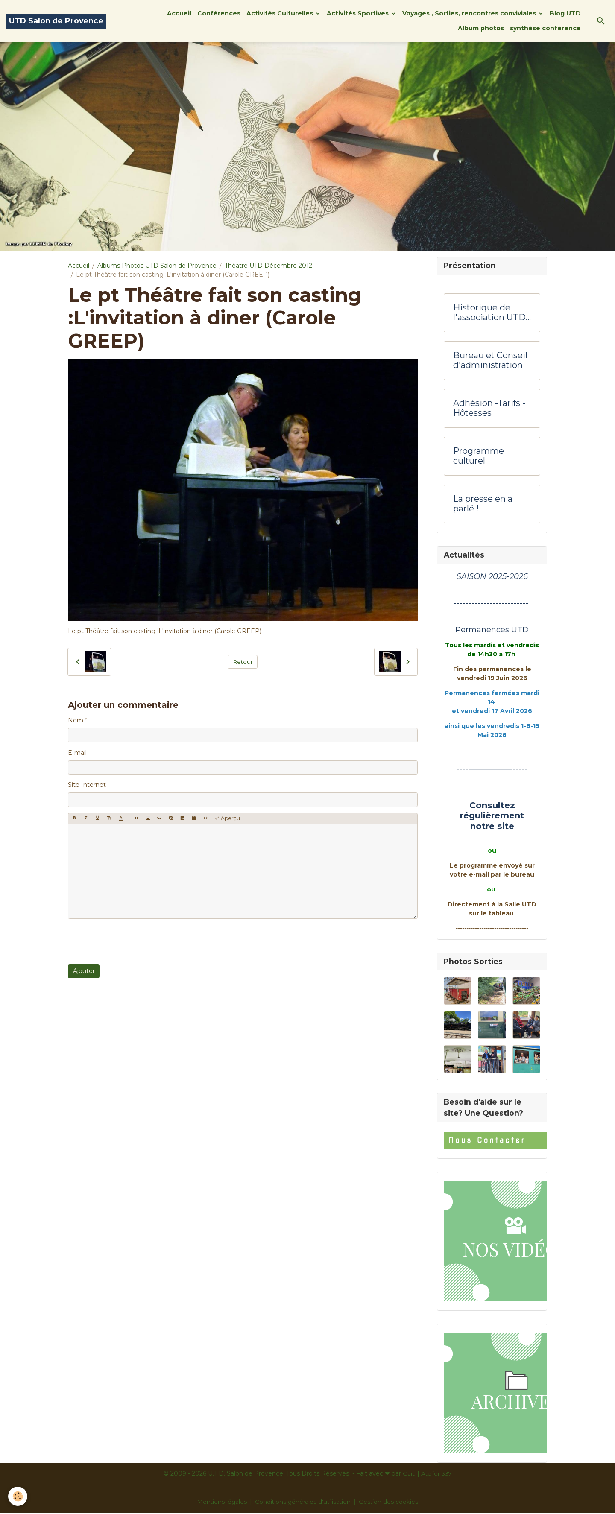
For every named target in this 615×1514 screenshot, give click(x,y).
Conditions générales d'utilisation (303, 1503)
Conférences (218, 13)
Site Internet (87, 785)
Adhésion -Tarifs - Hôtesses (489, 409)
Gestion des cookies (390, 1503)
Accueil (179, 13)
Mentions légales (221, 1503)
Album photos (481, 28)
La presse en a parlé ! (482, 504)
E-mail (77, 753)
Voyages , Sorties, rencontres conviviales (470, 13)
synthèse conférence (545, 28)
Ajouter (84, 971)
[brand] (56, 21)
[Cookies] (18, 1496)
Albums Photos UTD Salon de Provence (157, 265)
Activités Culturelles (280, 13)
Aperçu (227, 818)
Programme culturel (478, 457)
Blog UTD (565, 13)
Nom (75, 720)
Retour (242, 661)
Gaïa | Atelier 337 (427, 1475)
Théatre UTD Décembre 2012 (268, 265)
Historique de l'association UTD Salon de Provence (491, 313)
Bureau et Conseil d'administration (490, 361)
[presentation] (133, 941)
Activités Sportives (358, 13)
